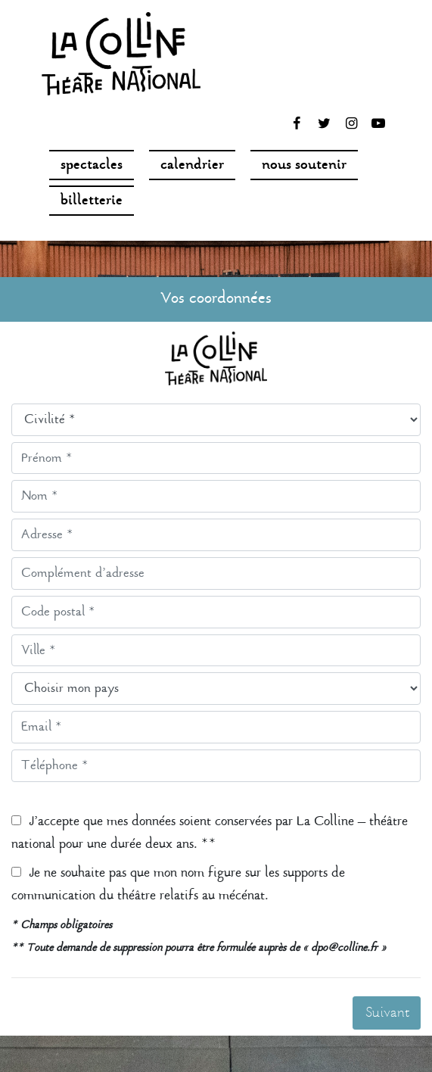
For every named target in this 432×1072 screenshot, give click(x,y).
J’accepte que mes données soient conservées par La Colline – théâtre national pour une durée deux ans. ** (209, 833)
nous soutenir (304, 166)
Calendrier (192, 166)
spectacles (92, 166)
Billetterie (92, 201)
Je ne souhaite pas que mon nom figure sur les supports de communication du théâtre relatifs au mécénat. (178, 884)
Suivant (387, 1014)
